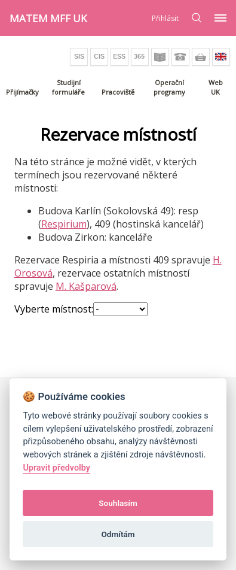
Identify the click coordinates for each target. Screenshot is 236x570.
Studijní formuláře (68, 87)
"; (120, 309)
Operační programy (169, 87)
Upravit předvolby (56, 468)
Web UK (216, 87)
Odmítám (117, 534)
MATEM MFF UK (48, 18)
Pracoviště (118, 91)
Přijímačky (22, 91)
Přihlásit (165, 18)
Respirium (64, 224)
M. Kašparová (86, 286)
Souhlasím (118, 503)
